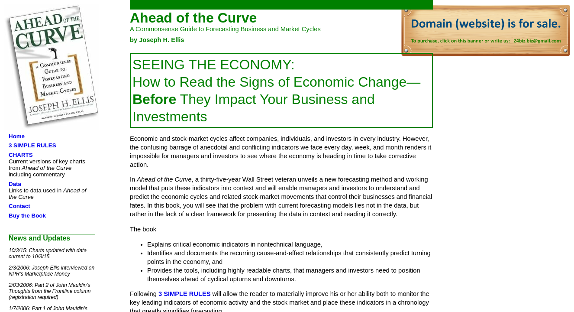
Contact (19, 206)
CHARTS (21, 155)
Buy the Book (27, 215)
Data (15, 184)
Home (17, 136)
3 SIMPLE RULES (32, 145)
